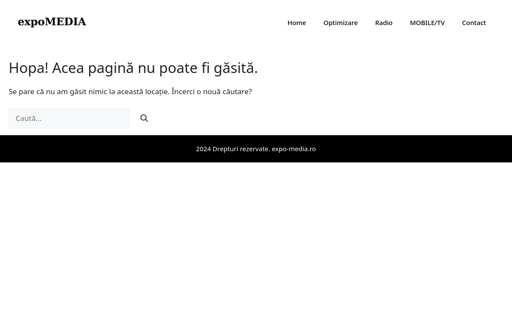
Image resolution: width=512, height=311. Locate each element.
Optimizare (340, 22)
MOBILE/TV (427, 22)
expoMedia (123, 22)
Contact (474, 22)
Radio (384, 22)
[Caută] (144, 118)
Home (297, 22)
